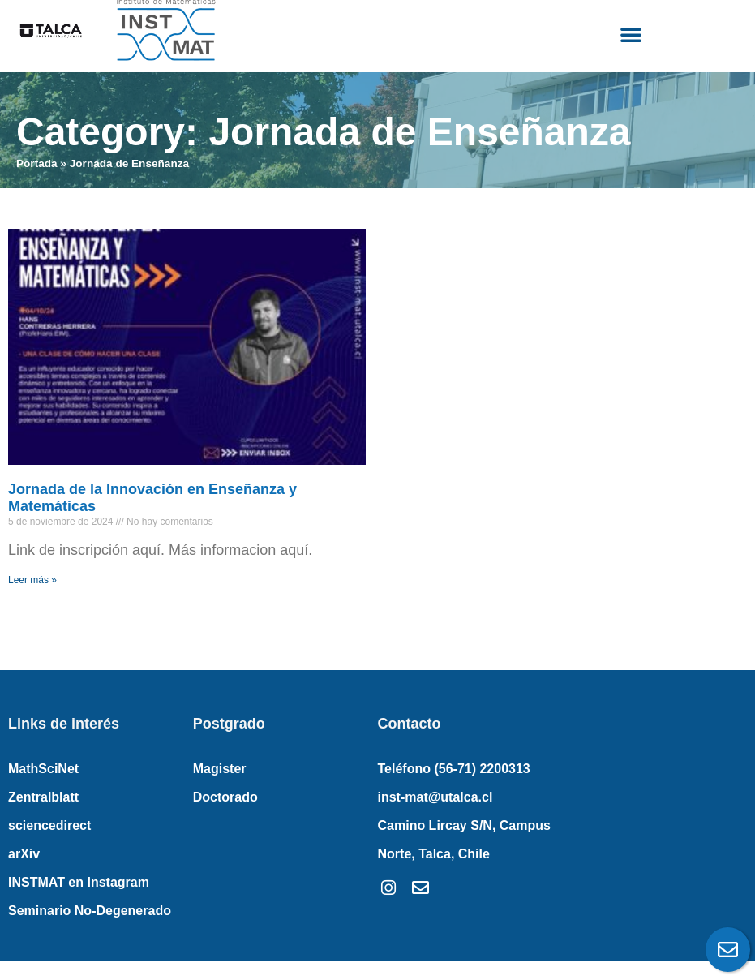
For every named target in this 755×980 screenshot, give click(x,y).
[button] (631, 34)
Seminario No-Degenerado (89, 911)
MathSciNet (43, 769)
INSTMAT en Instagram (78, 882)
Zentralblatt (43, 797)
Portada (37, 163)
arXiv (24, 854)
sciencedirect (49, 825)
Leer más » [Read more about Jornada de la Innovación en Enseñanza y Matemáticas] (32, 580)
